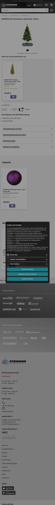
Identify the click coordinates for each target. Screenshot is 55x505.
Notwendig (13, 255)
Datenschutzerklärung (12, 245)
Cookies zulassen (27, 279)
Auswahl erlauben (28, 269)
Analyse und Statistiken (18, 259)
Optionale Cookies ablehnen (27, 274)
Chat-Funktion (14, 264)
